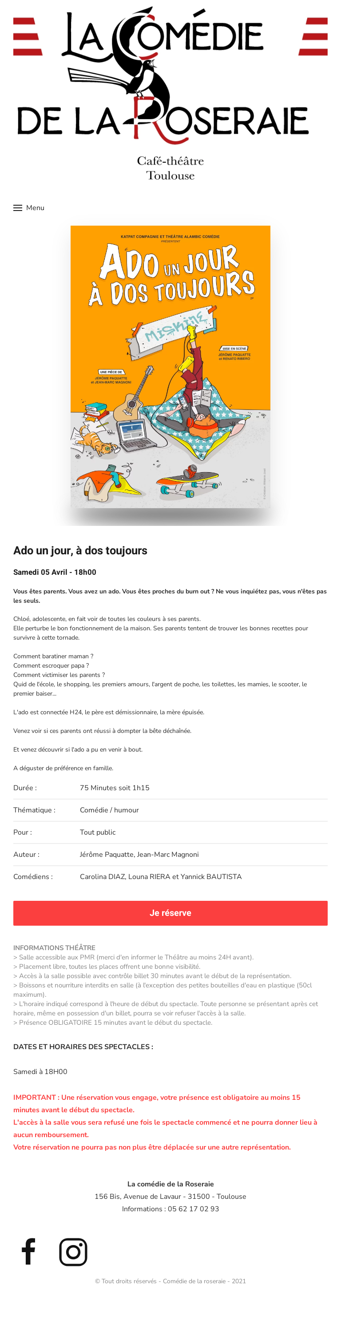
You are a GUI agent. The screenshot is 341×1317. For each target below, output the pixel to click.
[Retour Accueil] (170, 91)
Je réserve (170, 913)
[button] (28, 208)
